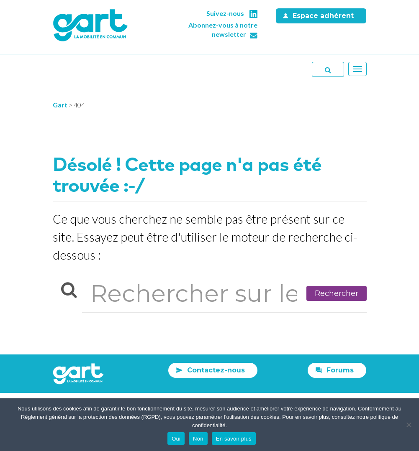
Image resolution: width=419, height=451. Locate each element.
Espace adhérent (323, 16)
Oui (176, 439)
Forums (340, 370)
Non (198, 439)
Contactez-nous (216, 370)
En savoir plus (234, 439)
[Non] (408, 424)
